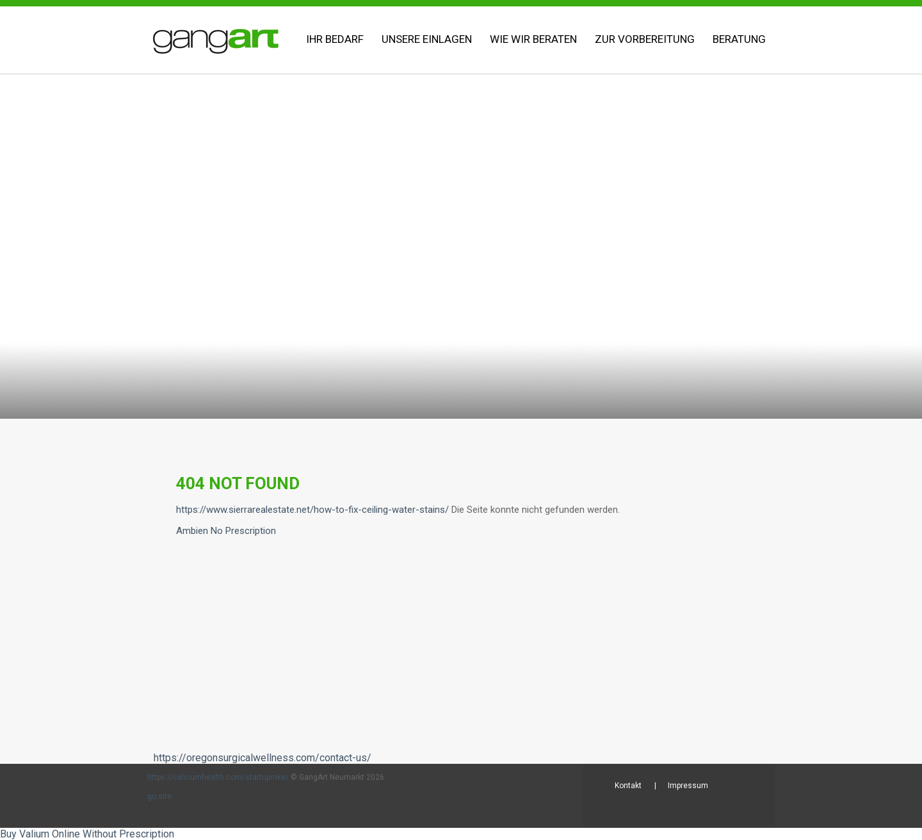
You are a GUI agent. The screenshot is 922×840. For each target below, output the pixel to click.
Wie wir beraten (533, 39)
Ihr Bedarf (335, 39)
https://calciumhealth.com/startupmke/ (218, 777)
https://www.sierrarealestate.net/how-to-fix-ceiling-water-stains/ (312, 509)
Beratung (739, 39)
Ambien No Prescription (226, 531)
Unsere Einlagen (427, 39)
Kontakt (628, 785)
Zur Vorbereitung (645, 39)
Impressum (688, 785)
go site (159, 796)
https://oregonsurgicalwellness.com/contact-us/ (262, 758)
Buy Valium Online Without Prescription (87, 834)
